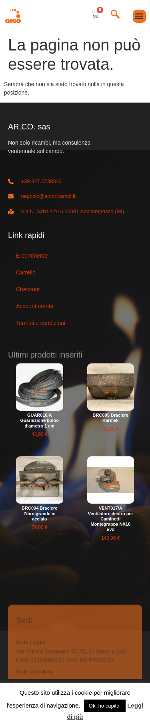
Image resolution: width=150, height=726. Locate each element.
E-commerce (32, 255)
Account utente (34, 306)
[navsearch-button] (115, 15)
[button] (139, 16)
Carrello (26, 272)
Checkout (28, 289)
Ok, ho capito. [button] (105, 706)
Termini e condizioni (40, 323)
